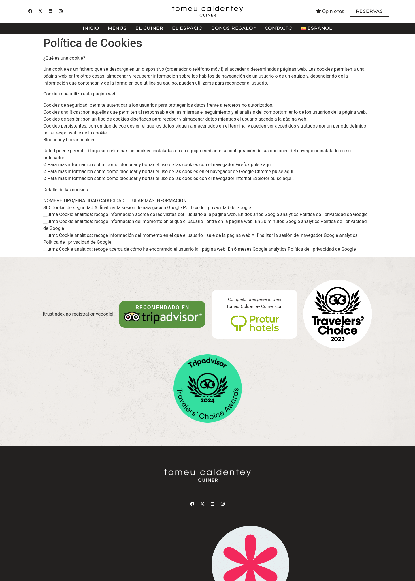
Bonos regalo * (233, 28)
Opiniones (333, 11)
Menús (117, 28)
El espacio (187, 28)
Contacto (278, 28)
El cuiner (149, 28)
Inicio (91, 28)
